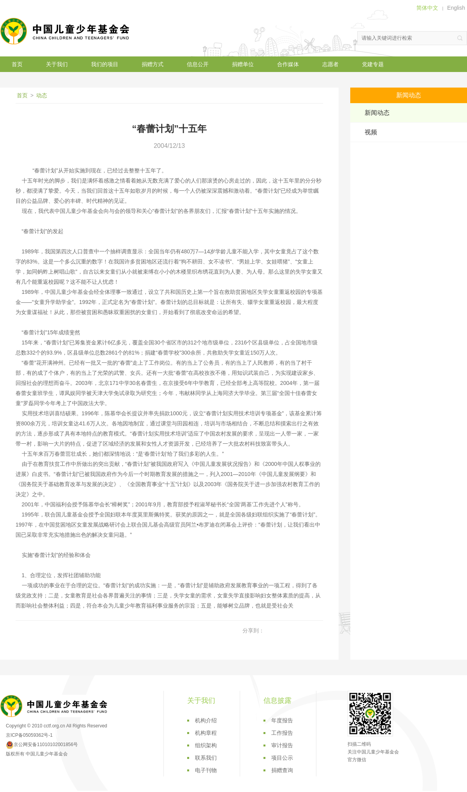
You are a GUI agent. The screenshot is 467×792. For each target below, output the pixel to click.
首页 (17, 64)
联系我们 (206, 758)
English (456, 8)
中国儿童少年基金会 (66, 31)
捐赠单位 (243, 64)
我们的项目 (104, 64)
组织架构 (206, 745)
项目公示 (282, 758)
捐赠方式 (152, 64)
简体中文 (427, 8)
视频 (371, 132)
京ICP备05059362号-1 (29, 735)
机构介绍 (206, 720)
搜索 (460, 38)
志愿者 (330, 64)
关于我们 (57, 64)
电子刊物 (206, 770)
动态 (41, 95)
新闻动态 (377, 112)
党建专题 (373, 64)
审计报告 (282, 745)
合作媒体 (288, 64)
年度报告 (282, 720)
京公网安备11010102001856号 (42, 744)
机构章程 (206, 733)
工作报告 (282, 733)
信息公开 (198, 64)
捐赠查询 (282, 770)
